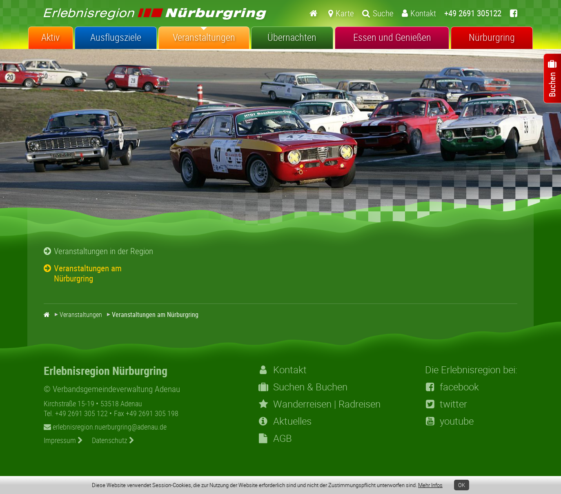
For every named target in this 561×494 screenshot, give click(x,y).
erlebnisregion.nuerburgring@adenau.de (105, 427)
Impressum (63, 440)
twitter (446, 404)
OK (461, 485)
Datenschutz (113, 440)
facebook (452, 387)
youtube (449, 421)
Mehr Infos (430, 485)
